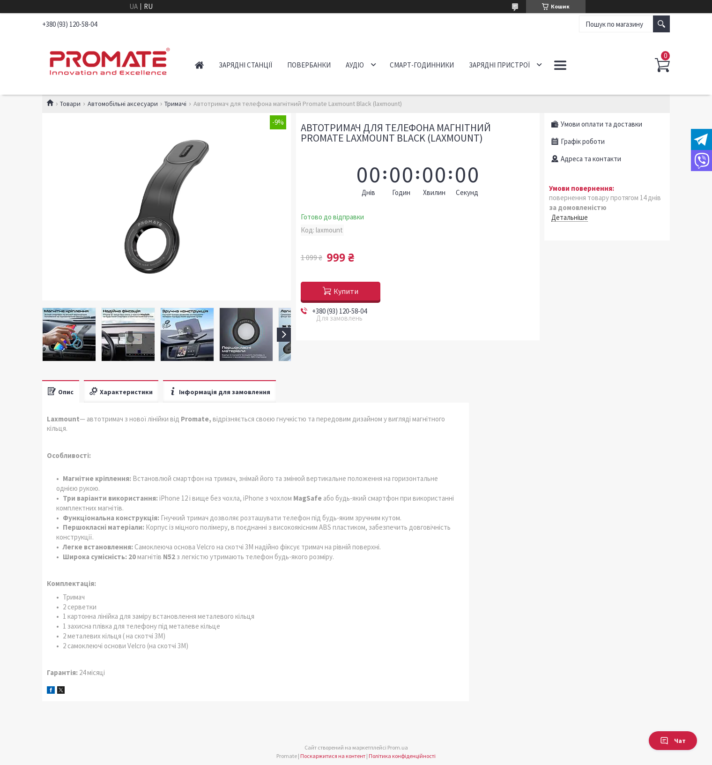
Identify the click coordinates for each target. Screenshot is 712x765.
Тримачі (175, 103)
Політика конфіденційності (402, 755)
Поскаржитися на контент (332, 755)
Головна (199, 64)
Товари (70, 103)
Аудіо (355, 64)
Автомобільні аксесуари (123, 103)
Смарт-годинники (422, 64)
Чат (673, 740)
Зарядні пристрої (499, 64)
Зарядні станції (245, 64)
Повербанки (309, 64)
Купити (346, 291)
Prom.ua (397, 747)
